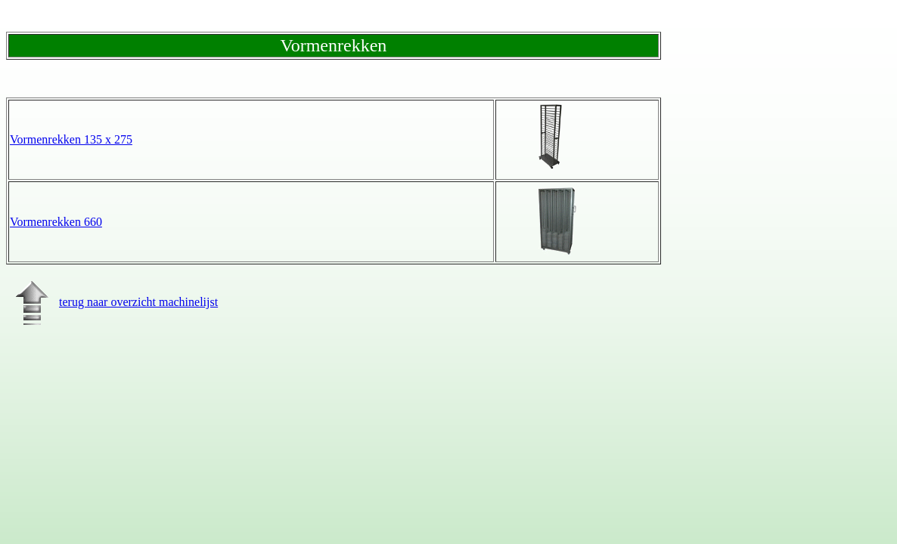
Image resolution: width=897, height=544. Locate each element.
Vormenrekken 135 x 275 (71, 139)
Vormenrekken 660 (56, 221)
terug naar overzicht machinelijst (112, 301)
